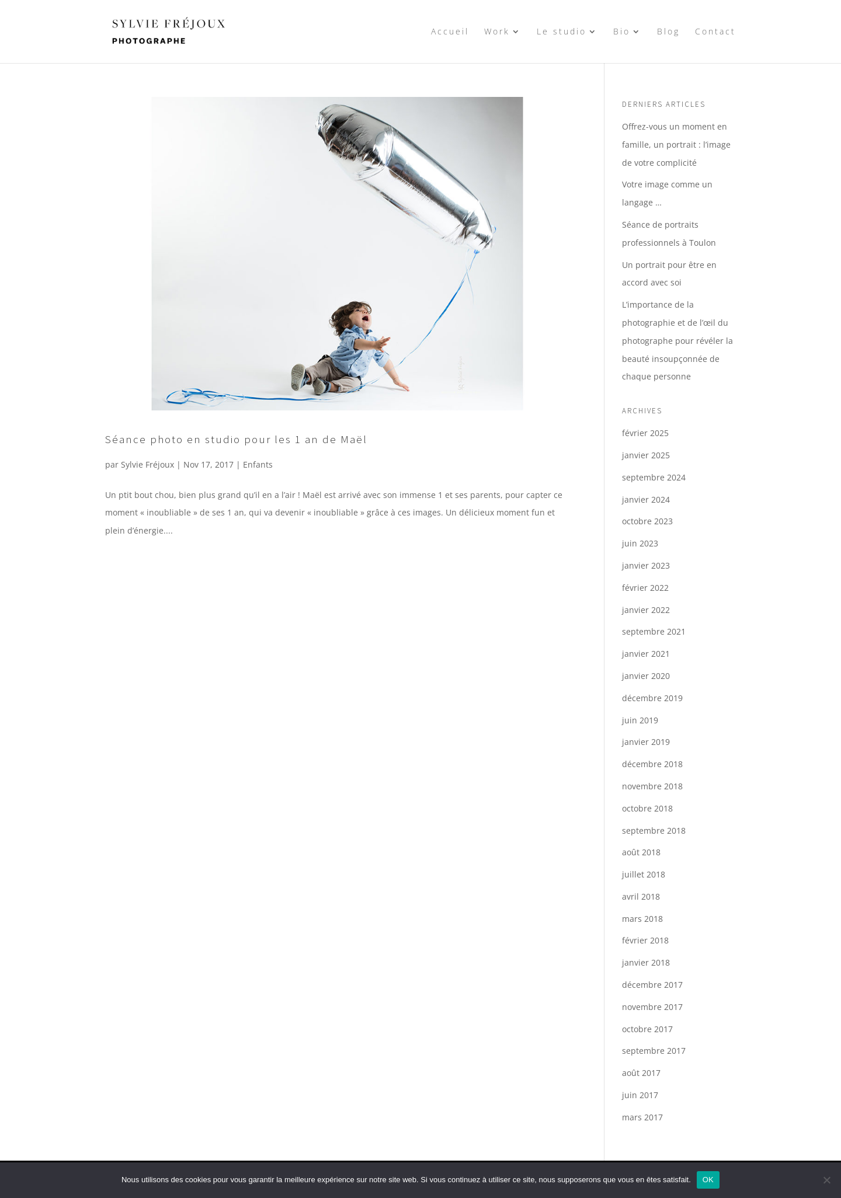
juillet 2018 (643, 874)
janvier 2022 (646, 609)
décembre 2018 (652, 763)
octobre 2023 (647, 521)
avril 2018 (641, 896)
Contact (715, 32)
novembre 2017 (652, 1006)
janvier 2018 (646, 962)
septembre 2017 (654, 1050)
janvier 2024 (646, 499)
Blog (668, 32)
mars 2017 (642, 1117)
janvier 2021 (646, 653)
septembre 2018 (654, 830)
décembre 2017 (652, 984)
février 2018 (645, 940)
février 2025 (645, 432)
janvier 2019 (646, 741)
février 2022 (645, 587)
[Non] (826, 1180)
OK (708, 1179)
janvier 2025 (646, 455)
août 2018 (641, 852)
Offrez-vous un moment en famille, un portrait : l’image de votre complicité (676, 144)
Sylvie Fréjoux (147, 464)
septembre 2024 (654, 477)
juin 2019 (640, 720)
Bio (621, 32)
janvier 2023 (646, 565)
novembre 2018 (652, 786)
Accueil (450, 32)
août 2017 (641, 1072)
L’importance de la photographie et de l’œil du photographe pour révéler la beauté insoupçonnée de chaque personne (677, 340)
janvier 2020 (646, 675)
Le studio (561, 32)
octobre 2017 (647, 1029)
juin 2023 (640, 543)
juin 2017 (640, 1095)
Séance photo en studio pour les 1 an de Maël (236, 439)
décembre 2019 (652, 698)
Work (497, 32)
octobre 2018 (647, 808)
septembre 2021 (654, 631)
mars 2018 (642, 918)
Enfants (258, 464)
